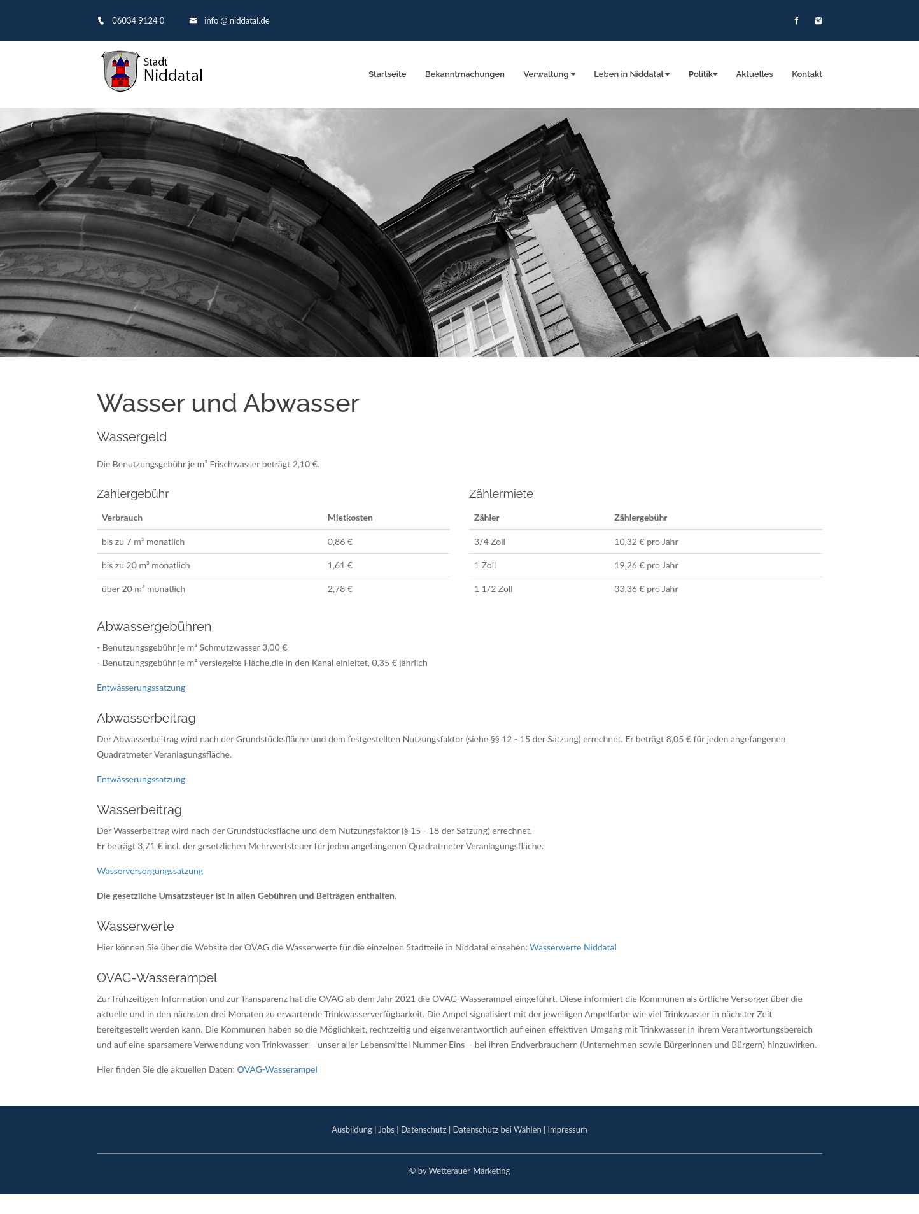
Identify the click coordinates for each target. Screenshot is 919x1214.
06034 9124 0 (130, 20)
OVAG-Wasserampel (277, 1069)
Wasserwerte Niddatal (573, 947)
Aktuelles (754, 74)
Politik (703, 74)
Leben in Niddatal (632, 74)
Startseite (387, 74)
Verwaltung (549, 74)
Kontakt (807, 74)
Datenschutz (424, 1129)
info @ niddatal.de (229, 20)
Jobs (386, 1129)
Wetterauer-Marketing (469, 1171)
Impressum (567, 1129)
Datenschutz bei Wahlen (497, 1129)
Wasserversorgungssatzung (150, 870)
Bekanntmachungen (465, 74)
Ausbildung (352, 1129)
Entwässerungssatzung (141, 687)
